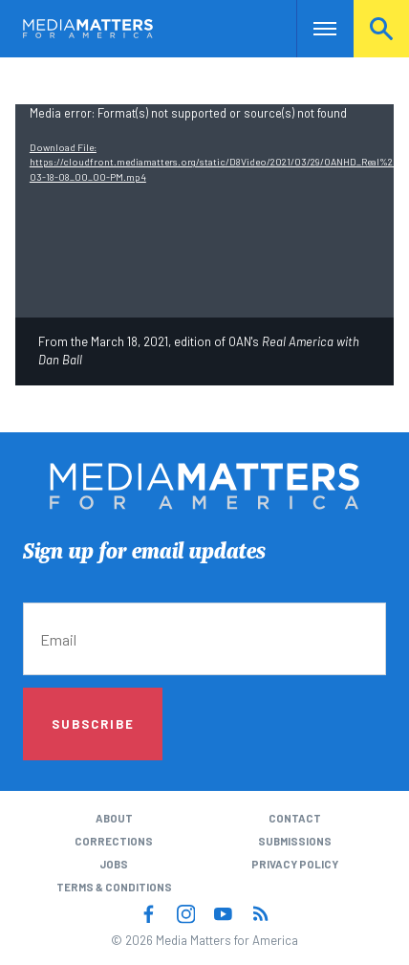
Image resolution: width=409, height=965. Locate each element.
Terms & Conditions (114, 887)
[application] (204, 211)
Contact (295, 818)
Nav (311, 28)
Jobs (113, 864)
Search (381, 28)
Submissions (295, 841)
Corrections (114, 841)
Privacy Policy (294, 864)
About (114, 818)
